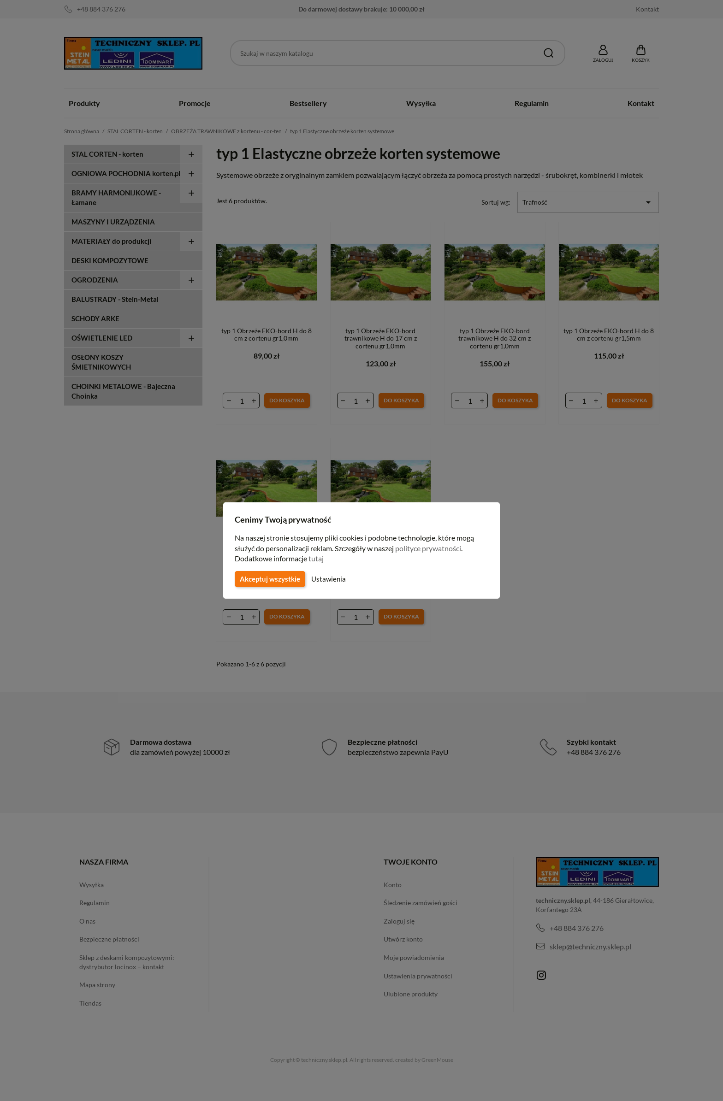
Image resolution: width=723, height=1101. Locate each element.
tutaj (317, 558)
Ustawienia (327, 579)
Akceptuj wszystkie (269, 579)
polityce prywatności (433, 548)
